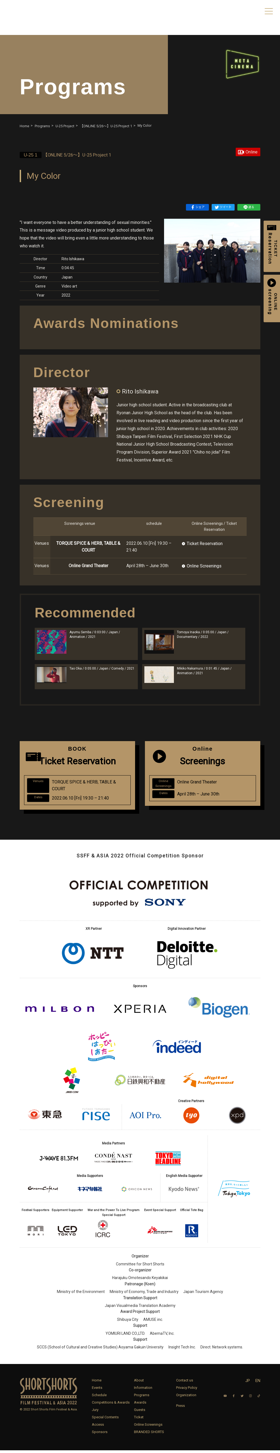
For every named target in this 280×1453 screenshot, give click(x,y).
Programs (141, 1398)
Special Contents (105, 1420)
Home (96, 1383)
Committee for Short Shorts (140, 1267)
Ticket (139, 1420)
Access (98, 1427)
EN (257, 1383)
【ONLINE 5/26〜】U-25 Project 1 (69, 155)
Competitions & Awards (111, 1405)
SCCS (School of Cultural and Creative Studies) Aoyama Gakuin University (100, 1350)
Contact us (184, 1383)
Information (143, 1390)
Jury (95, 1412)
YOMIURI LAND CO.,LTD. (125, 1336)
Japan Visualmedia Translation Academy (140, 1308)
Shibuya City (127, 1322)
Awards (140, 1405)
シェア (198, 207)
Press (180, 1409)
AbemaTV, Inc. (162, 1336)
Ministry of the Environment (81, 1294)
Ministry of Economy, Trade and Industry (144, 1294)
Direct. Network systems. (221, 1350)
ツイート (223, 207)
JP (247, 1383)
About (139, 1383)
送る (248, 207)
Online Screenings (204, 566)
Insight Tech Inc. (182, 1350)
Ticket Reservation (205, 543)
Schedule (99, 1398)
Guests (139, 1412)
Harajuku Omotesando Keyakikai (140, 1281)
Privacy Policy (186, 1390)
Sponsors (99, 1435)
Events (97, 1390)
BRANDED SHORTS (149, 1435)
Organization (186, 1398)
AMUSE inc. (153, 1322)
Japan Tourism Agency (203, 1294)
